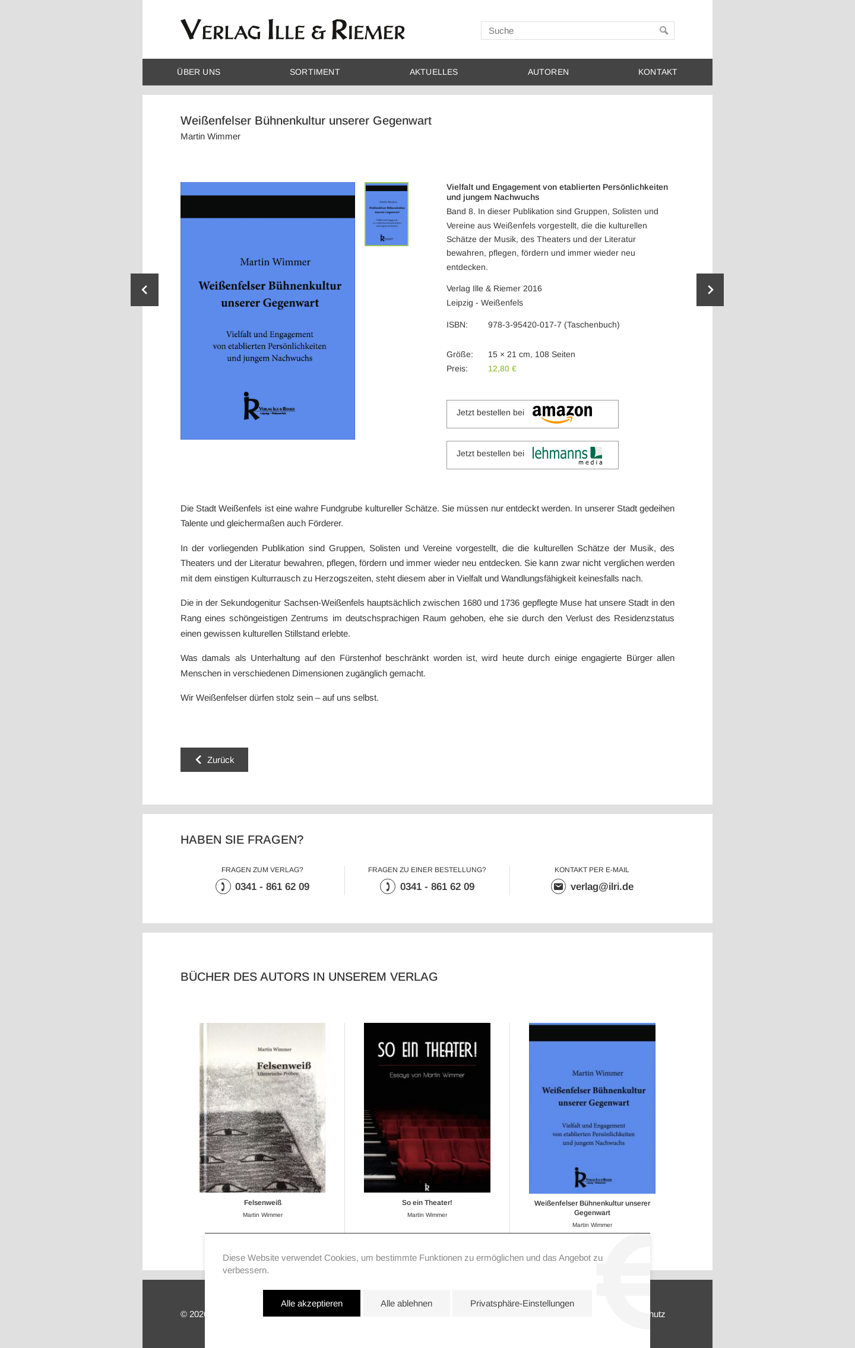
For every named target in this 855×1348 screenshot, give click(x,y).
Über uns (198, 72)
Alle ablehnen (406, 1303)
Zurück (221, 760)
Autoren (548, 72)
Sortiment (315, 72)
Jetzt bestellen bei (524, 415)
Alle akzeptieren (312, 1303)
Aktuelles (434, 72)
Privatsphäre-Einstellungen (522, 1303)
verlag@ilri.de (602, 886)
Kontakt (657, 72)
